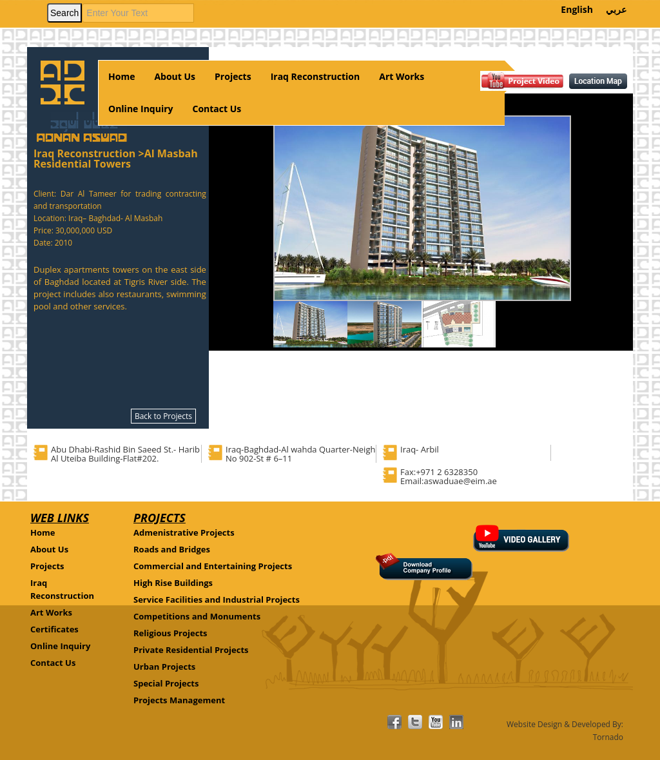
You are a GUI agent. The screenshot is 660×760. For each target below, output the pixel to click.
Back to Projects (163, 416)
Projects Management (179, 700)
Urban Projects (164, 666)
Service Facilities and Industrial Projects (216, 599)
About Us (174, 76)
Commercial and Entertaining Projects (212, 566)
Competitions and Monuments (196, 616)
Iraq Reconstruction (315, 76)
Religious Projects (170, 633)
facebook (394, 722)
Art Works (401, 76)
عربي (616, 9)
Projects (233, 76)
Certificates (54, 629)
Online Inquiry (140, 108)
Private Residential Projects (190, 650)
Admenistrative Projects (184, 532)
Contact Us (217, 108)
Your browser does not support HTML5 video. (27, 3)
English (577, 9)
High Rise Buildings (173, 583)
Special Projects (166, 683)
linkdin (456, 722)
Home (121, 76)
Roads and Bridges (171, 549)
